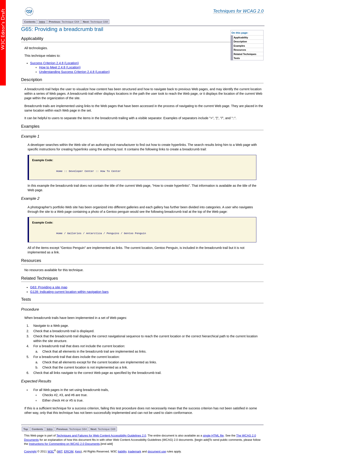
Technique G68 (95, 21)
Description (240, 41)
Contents (30, 21)
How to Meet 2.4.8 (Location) (60, 67)
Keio (78, 451)
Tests (237, 58)
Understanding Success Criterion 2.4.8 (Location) (74, 72)
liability (122, 451)
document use (157, 451)
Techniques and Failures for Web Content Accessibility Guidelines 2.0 (101, 435)
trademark (134, 451)
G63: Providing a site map (48, 287)
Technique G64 (64, 21)
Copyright (30, 451)
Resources (240, 49)
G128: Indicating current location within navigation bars (69, 292)
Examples (239, 45)
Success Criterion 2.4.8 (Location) (54, 63)
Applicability (241, 37)
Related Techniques (245, 54)
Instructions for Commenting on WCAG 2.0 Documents (64, 443)
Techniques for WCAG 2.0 (238, 11)
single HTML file (213, 435)
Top (25, 429)
